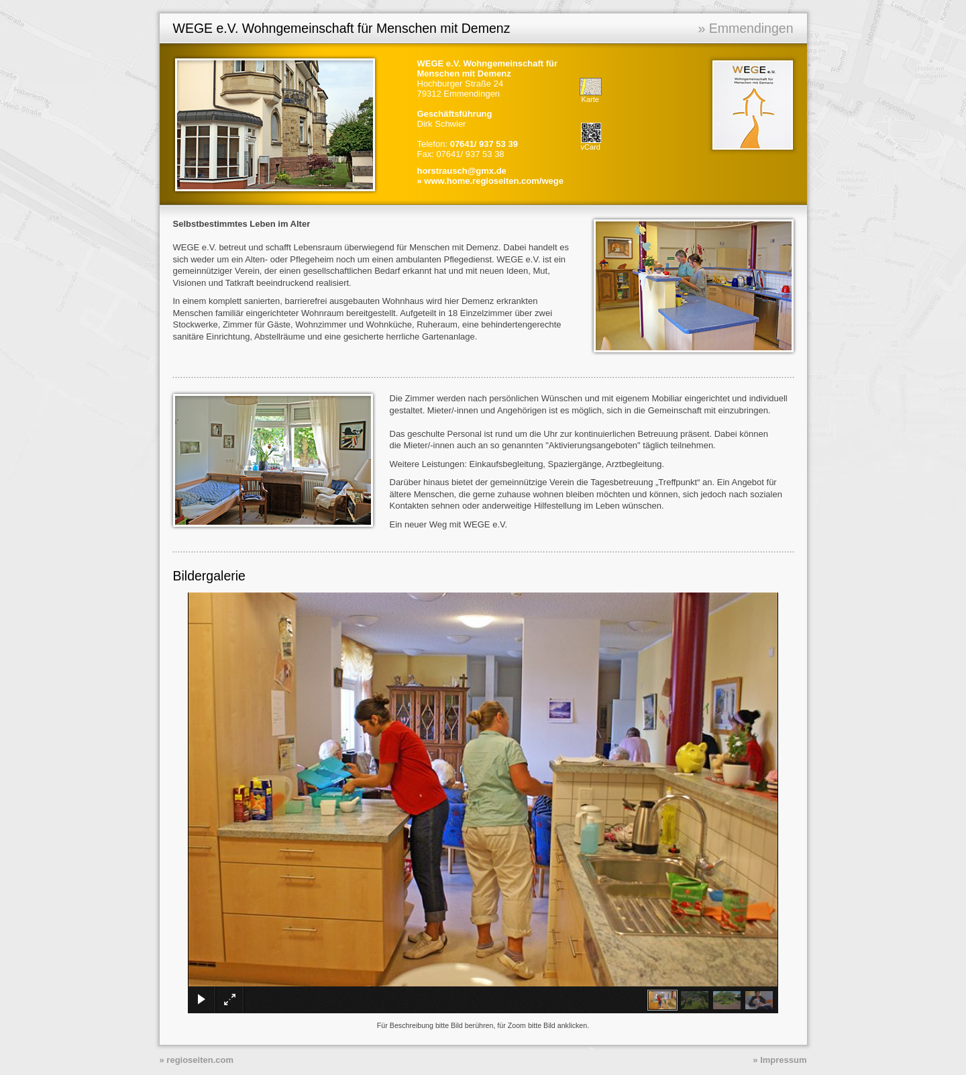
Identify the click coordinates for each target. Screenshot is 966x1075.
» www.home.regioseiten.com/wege (490, 181)
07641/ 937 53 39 (484, 144)
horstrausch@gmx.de (461, 171)
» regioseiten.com (197, 1060)
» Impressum (779, 1060)
